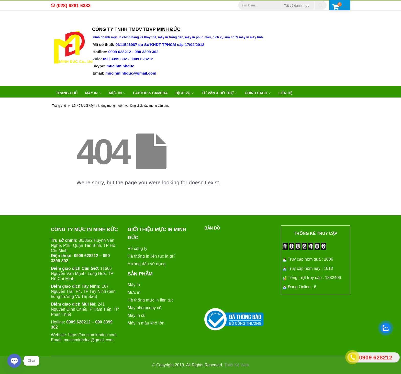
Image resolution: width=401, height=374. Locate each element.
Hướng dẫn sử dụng (147, 264)
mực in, (63, 22)
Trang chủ (66, 93)
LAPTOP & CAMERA (150, 93)
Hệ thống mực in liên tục (150, 300)
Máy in (134, 285)
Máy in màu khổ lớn (146, 323)
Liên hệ (285, 93)
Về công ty (137, 248)
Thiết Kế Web (236, 365)
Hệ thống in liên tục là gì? (151, 256)
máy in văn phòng (116, 22)
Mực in (134, 292)
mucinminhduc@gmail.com (89, 340)
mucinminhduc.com (99, 335)
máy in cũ (83, 22)
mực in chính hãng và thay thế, (134, 37)
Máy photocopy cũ (144, 308)
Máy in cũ (137, 315)
